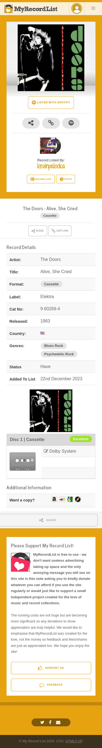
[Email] (59, 722)
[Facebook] (51, 722)
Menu (93, 8)
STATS (65, 179)
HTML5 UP (73, 741)
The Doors (33, 208)
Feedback (51, 685)
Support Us (51, 668)
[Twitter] (43, 722)
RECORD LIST (41, 179)
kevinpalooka (51, 166)
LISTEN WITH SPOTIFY (51, 102)
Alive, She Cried (62, 208)
